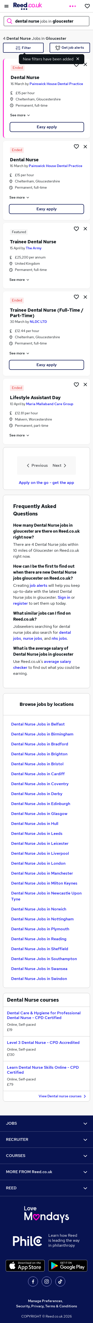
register (20, 603)
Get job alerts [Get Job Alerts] (69, 47)
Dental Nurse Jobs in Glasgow (39, 813)
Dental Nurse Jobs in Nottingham (42, 919)
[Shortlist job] (76, 64)
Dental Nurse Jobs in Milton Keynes (44, 883)
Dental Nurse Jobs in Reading (38, 938)
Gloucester (56, 38)
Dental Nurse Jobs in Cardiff (38, 773)
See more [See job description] (20, 115)
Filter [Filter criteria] (23, 47)
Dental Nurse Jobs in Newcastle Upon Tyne (46, 896)
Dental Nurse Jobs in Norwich (38, 909)
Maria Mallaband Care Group (49, 404)
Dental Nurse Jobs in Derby (36, 793)
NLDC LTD (38, 321)
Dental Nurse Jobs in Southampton (44, 958)
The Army (34, 248)
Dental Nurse (18, 38)
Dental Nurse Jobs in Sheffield (39, 948)
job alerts (38, 585)
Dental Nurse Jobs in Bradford (39, 744)
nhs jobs (59, 638)
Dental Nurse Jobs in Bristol (37, 764)
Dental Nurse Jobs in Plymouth (40, 929)
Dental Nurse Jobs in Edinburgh (40, 803)
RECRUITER (46, 1139)
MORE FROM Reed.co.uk (46, 1171)
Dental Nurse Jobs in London (38, 863)
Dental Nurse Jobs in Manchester (42, 873)
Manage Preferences (45, 1301)
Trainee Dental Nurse (33, 242)
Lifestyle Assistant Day (35, 397)
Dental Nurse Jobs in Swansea (39, 968)
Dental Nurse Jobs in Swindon (39, 978)
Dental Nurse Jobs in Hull (34, 823)
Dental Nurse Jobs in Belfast (38, 724)
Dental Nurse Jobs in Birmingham (42, 734)
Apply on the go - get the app (46, 482)
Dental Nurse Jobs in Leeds (36, 833)
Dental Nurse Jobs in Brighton (39, 754)
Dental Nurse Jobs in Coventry (40, 783)
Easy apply (47, 126)
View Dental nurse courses (63, 1096)
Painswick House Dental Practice (56, 84)
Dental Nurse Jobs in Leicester (39, 843)
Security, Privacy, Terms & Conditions (46, 1306)
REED (46, 1188)
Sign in (64, 597)
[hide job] (85, 64)
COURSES (46, 1155)
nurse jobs (32, 638)
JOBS (46, 1123)
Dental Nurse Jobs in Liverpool (40, 853)
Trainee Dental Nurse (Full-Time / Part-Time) (47, 312)
